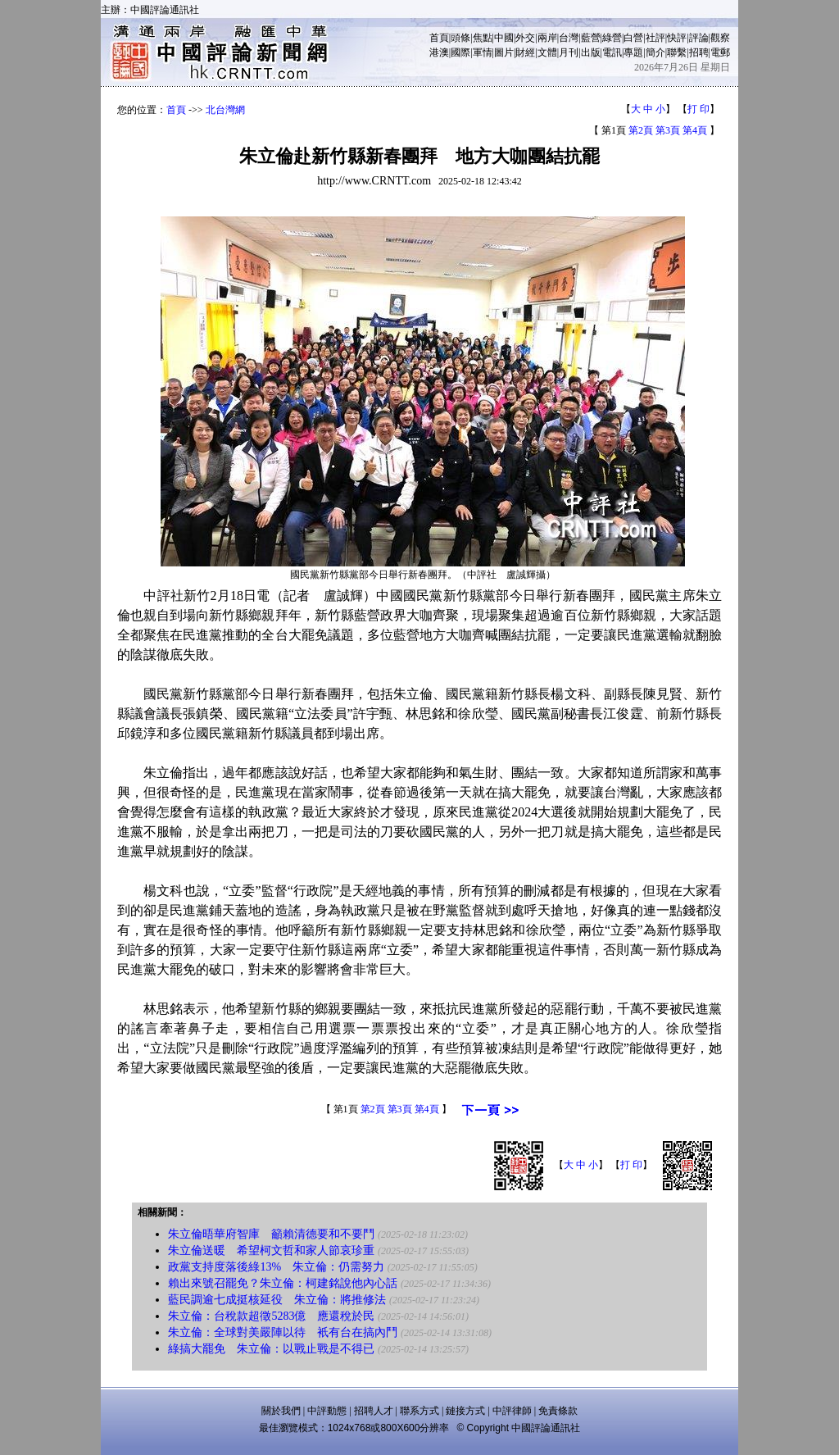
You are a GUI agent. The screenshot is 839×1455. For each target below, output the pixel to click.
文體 (547, 52)
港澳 (439, 52)
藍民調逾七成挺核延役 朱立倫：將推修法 (277, 1300)
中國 (504, 37)
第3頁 (667, 130)
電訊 (612, 52)
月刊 (568, 52)
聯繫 (677, 52)
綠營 (612, 37)
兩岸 (547, 37)
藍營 (591, 37)
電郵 (720, 52)
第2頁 (640, 130)
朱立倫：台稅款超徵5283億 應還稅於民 (271, 1316)
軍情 (482, 52)
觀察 (720, 37)
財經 (525, 52)
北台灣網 (225, 110)
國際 (460, 52)
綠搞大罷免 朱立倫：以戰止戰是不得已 (271, 1349)
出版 (591, 52)
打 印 (698, 109)
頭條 (460, 37)
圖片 (504, 52)
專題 (633, 52)
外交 (525, 37)
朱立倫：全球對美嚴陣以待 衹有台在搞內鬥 (282, 1332)
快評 (677, 37)
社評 (655, 37)
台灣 (568, 37)
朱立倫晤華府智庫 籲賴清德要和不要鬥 (271, 1234)
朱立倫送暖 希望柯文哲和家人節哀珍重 (271, 1250)
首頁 (439, 37)
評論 (699, 37)
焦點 (482, 37)
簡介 (655, 52)
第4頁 (695, 130)
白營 (633, 37)
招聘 (699, 52)
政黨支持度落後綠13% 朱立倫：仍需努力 (276, 1267)
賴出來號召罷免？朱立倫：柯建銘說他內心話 (282, 1283)
